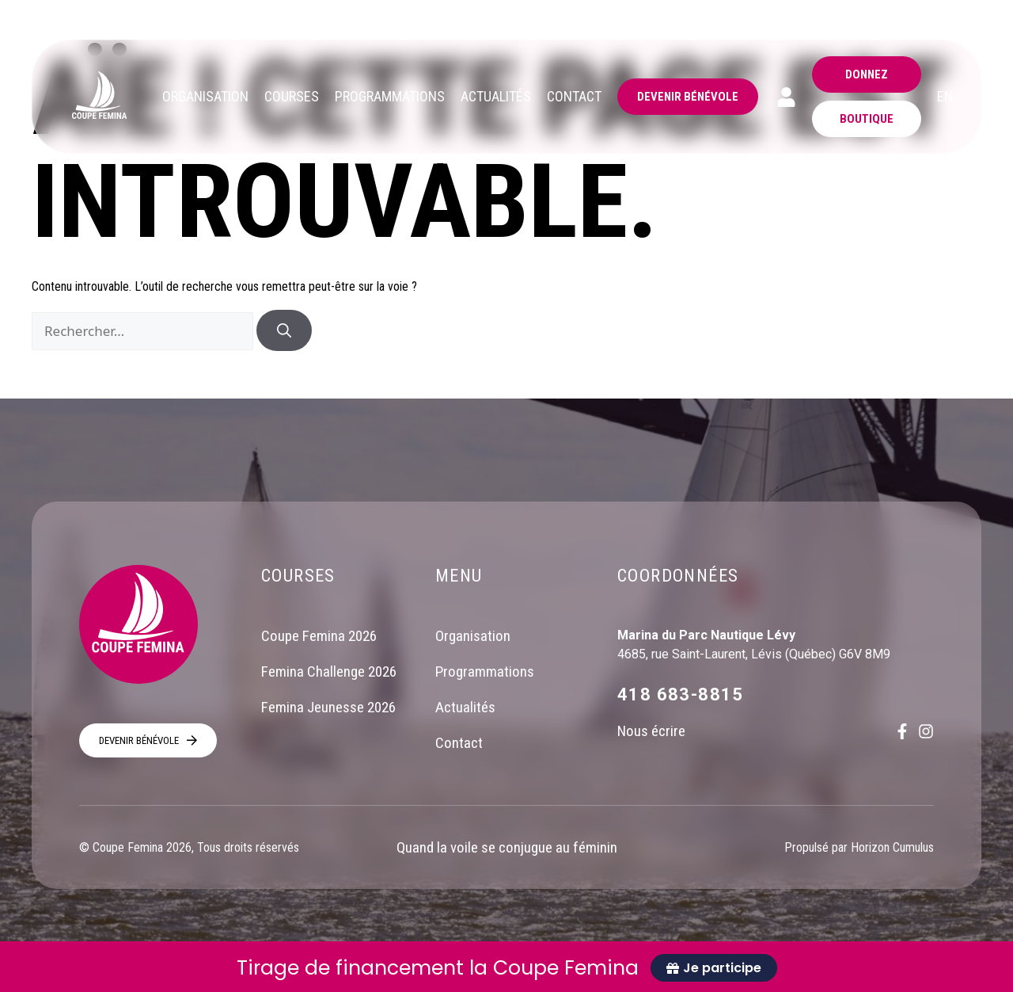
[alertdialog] (506, 966)
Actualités (465, 707)
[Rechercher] (284, 330)
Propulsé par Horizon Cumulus (859, 847)
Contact (459, 743)
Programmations (484, 671)
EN (945, 96)
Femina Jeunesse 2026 (328, 707)
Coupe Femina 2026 (319, 636)
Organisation (472, 636)
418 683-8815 (680, 694)
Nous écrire (651, 731)
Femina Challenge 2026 (328, 671)
